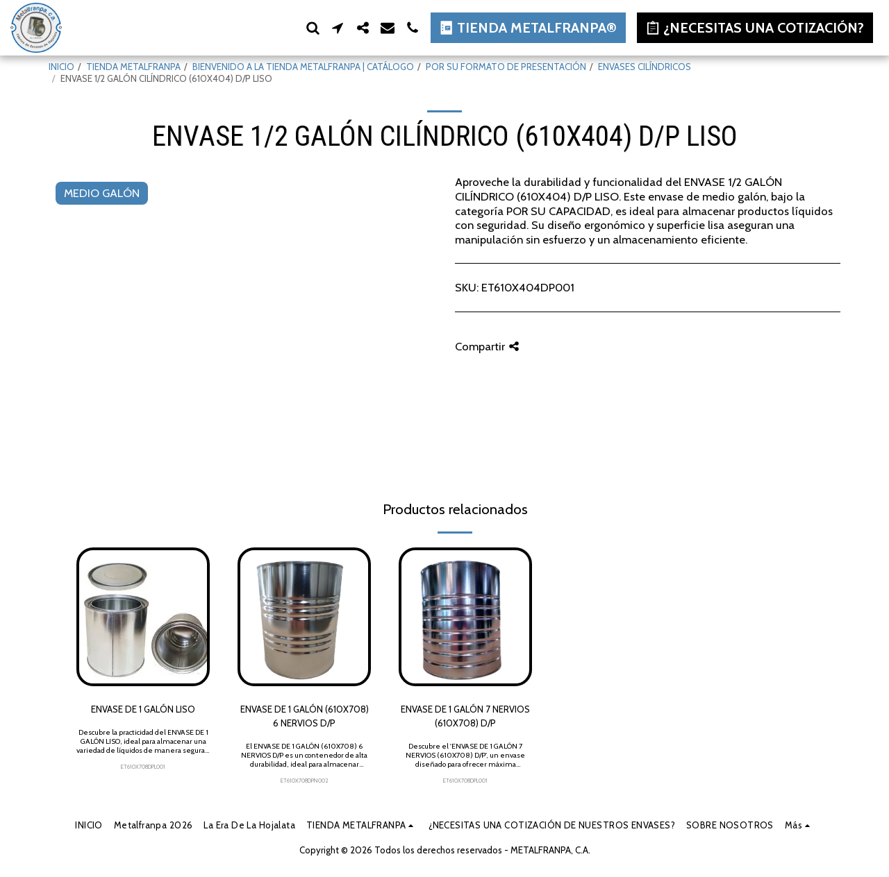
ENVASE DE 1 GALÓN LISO (143, 709)
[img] (143, 616)
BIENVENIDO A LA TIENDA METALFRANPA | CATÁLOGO (303, 66)
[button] (312, 28)
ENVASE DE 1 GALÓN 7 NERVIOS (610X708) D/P (465, 716)
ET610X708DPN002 (305, 780)
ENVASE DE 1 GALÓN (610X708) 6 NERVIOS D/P (304, 716)
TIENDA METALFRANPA (133, 66)
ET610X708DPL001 (143, 766)
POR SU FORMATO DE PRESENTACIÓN (506, 66)
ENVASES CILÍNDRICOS (644, 66)
